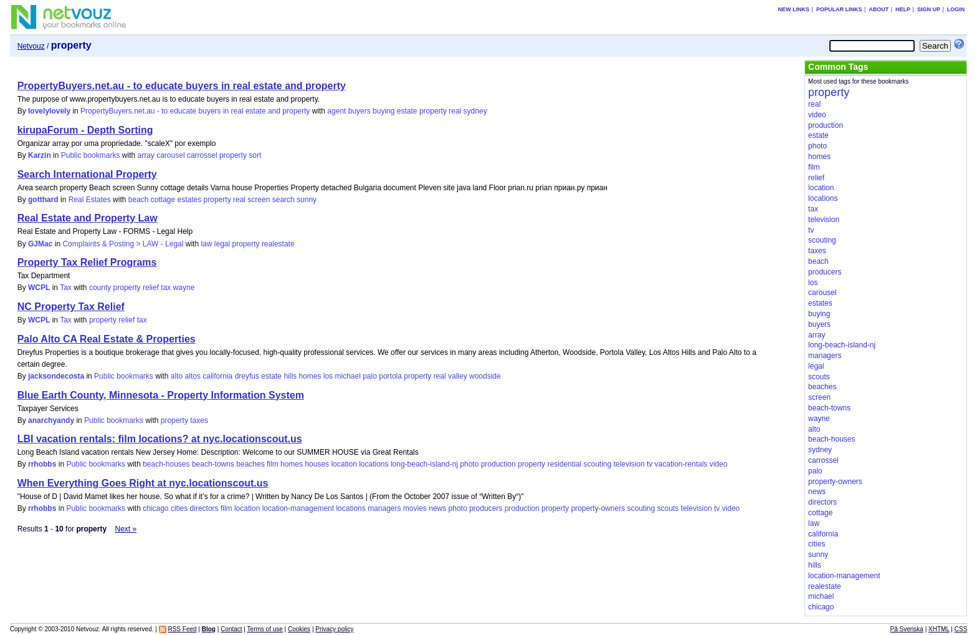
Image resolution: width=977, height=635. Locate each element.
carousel (170, 155)
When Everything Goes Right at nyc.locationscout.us (143, 483)
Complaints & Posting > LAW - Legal (122, 244)
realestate (278, 244)
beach (138, 199)
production (498, 464)
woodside (485, 376)
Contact (231, 629)
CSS (961, 629)
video (719, 464)
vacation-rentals (681, 464)
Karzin (39, 155)
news (437, 508)
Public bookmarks (90, 155)
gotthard (43, 199)
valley (457, 376)
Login (956, 9)
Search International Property (87, 174)
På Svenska (906, 629)
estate (407, 111)
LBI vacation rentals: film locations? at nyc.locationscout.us (159, 439)
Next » (125, 529)
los (328, 376)
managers (384, 508)
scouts (668, 508)
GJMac (40, 244)
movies (415, 508)
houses (317, 464)
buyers (359, 111)
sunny (307, 199)
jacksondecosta (56, 376)
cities (179, 508)
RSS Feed (182, 629)
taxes (199, 420)
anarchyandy (51, 420)
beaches (250, 464)
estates (190, 199)
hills (290, 376)
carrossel (202, 155)
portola (390, 376)
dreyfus (247, 376)
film (273, 464)
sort (255, 155)
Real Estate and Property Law (87, 218)
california (217, 376)
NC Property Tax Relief (71, 306)
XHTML (939, 629)
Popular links (839, 9)
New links (794, 9)
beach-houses (166, 464)
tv (649, 464)
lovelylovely (49, 111)
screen (258, 199)
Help (902, 9)
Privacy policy (334, 629)
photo (469, 464)
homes (309, 376)
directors (204, 508)
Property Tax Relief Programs (87, 262)
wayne (184, 287)
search (283, 199)
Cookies (299, 629)
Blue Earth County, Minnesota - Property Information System (160, 395)
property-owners (598, 508)
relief (151, 287)
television (629, 464)
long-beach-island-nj (424, 464)
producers (485, 508)
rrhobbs (42, 464)
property (433, 111)
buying (383, 111)
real (455, 111)
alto (177, 376)
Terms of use (265, 629)
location (343, 464)
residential (564, 464)
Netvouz (31, 46)
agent (336, 111)
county (100, 287)
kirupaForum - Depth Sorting (85, 130)
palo (370, 376)
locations (373, 464)
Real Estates (90, 199)
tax (166, 287)
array (146, 155)
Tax (66, 287)
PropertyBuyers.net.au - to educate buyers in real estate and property (181, 85)
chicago (155, 508)
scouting (597, 464)
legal (222, 244)
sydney (475, 111)
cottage (163, 199)
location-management (298, 508)
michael (347, 376)
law (206, 244)
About (879, 9)
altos (193, 376)
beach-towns (213, 464)
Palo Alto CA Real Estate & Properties (106, 339)
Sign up (928, 9)
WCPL (39, 287)
